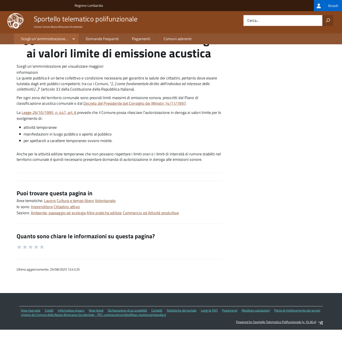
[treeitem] (328, 5)
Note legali (96, 337)
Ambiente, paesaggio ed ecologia (58, 240)
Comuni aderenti (178, 39)
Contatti (156, 337)
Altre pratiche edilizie (104, 240)
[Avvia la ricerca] (327, 20)
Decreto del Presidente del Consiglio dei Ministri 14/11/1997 (134, 130)
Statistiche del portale (182, 337)
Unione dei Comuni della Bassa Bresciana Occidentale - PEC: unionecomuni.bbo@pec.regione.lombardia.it (93, 341)
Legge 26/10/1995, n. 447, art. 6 (49, 139)
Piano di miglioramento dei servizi (297, 337)
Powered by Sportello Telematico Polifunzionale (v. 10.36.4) (276, 348)
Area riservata (30, 337)
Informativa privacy (71, 337)
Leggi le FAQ (209, 337)
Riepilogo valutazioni (256, 337)
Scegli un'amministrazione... (44, 39)
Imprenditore (42, 234)
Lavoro (50, 227)
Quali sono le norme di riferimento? (267, 67)
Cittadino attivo (67, 234)
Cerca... (253, 20)
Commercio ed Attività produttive (151, 240)
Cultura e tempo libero (75, 227)
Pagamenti (141, 39)
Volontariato (105, 227)
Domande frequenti (102, 39)
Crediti (49, 337)
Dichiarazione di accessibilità (127, 337)
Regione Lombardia (89, 5)
